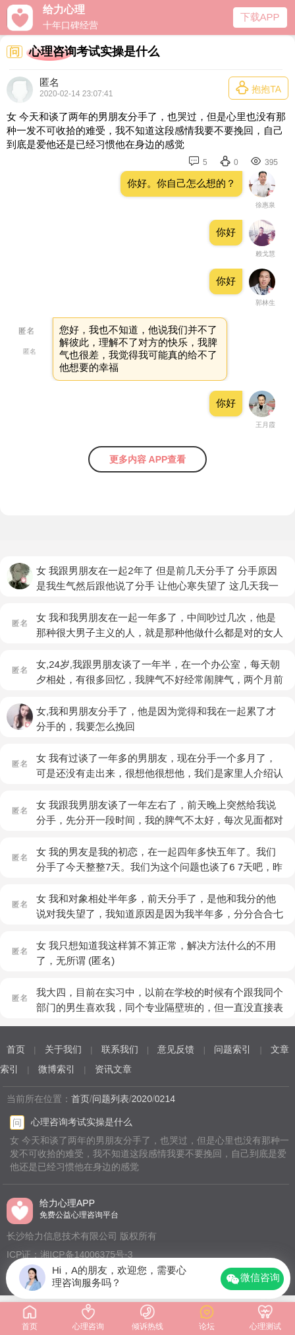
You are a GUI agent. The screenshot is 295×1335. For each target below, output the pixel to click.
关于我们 (63, 1049)
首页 (16, 1049)
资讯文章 (113, 1069)
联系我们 (119, 1049)
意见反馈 (175, 1049)
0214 (165, 1098)
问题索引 (232, 1049)
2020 (142, 1098)
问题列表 (110, 1098)
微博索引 (56, 1069)
